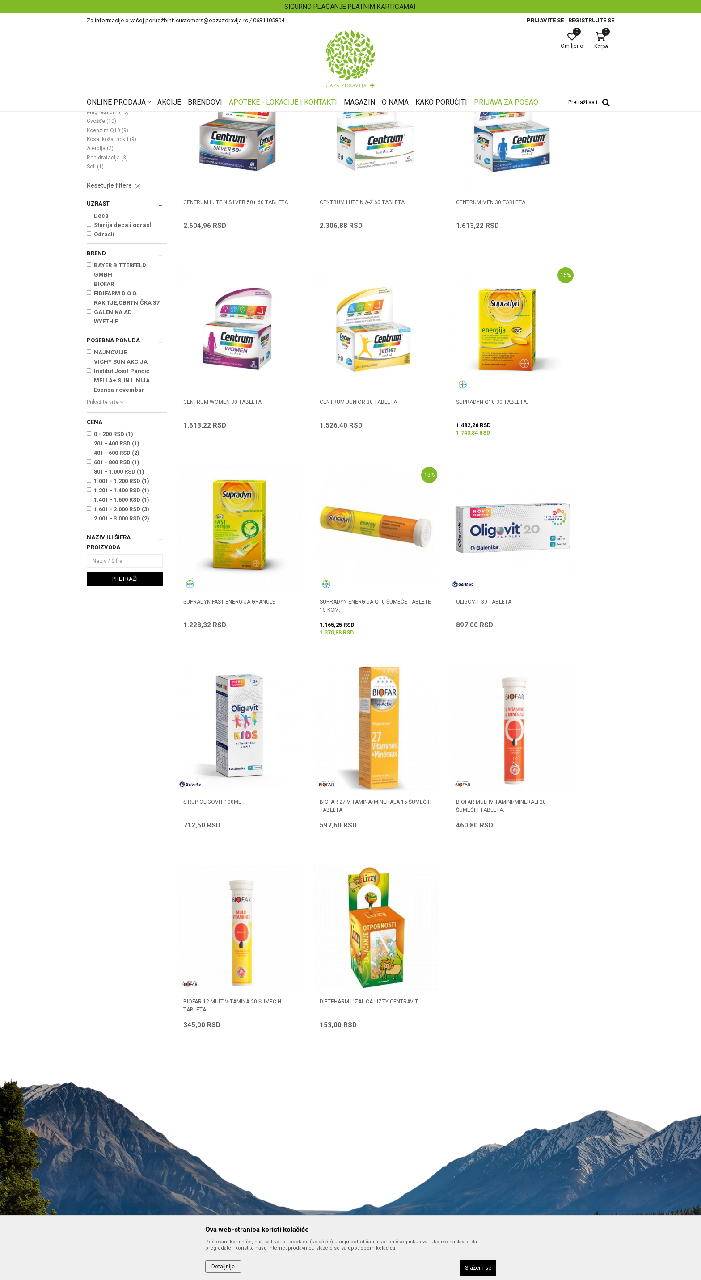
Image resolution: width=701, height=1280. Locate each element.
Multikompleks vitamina (121, 169)
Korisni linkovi (239, 1118)
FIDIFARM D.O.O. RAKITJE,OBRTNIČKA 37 (126, 410)
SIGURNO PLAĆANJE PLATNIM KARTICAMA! (349, 7)
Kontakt (232, 1093)
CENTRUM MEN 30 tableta (441, 289)
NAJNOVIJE (110, 464)
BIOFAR (104, 395)
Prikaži (499, 131)
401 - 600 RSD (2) (116, 564)
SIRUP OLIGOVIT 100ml (324, 640)
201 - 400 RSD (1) (116, 555)
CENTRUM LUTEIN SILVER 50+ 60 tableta (223, 293)
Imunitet (102, 160)
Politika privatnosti (381, 1081)
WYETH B (106, 433)
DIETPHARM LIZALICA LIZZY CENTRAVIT (329, 819)
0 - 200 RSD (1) (113, 545)
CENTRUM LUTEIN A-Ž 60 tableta (337, 289)
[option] (350, 6)
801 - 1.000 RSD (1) (119, 583)
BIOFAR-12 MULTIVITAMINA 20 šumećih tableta (220, 819)
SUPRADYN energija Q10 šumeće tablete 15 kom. (562, 469)
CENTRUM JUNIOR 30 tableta (222, 465)
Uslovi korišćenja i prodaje (391, 1068)
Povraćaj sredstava (382, 1168)
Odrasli (104, 346)
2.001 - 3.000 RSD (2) (121, 630)
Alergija (100, 260)
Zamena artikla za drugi (388, 1143)
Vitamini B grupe (111, 187)
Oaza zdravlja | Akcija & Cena (123, 117)
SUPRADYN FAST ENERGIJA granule (440, 469)
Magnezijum (108, 224)
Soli (95, 278)
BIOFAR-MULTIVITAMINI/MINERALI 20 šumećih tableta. (560, 644)
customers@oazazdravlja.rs (126, 1135)
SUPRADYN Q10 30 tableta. (331, 465)
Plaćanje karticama (382, 1118)
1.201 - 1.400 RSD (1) (121, 602)
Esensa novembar (119, 501)
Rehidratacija (107, 269)
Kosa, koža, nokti (111, 251)
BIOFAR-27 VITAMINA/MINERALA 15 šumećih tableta (450, 644)
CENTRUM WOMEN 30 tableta (558, 289)
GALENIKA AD (113, 423)
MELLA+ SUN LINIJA (122, 492)
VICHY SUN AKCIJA (121, 473)
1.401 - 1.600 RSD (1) (121, 611)
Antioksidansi (109, 196)
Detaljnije (223, 1266)
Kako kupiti (370, 1093)
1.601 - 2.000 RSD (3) (121, 620)
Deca (101, 327)
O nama (232, 1068)
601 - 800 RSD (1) (116, 574)
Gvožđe (101, 233)
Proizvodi (177, 117)
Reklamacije (372, 1156)
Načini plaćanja (376, 1106)
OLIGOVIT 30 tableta (211, 640)
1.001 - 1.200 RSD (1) (121, 592)
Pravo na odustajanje (384, 1181)
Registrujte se (591, 20)
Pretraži (125, 690)
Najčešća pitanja (244, 1106)
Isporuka (367, 1131)
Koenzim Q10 (107, 242)
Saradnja (233, 1081)
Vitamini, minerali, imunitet (228, 117)
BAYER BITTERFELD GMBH (120, 382)
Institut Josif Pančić (121, 482)
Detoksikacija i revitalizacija (121, 210)
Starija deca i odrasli (123, 336)
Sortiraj (422, 131)
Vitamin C (104, 178)
